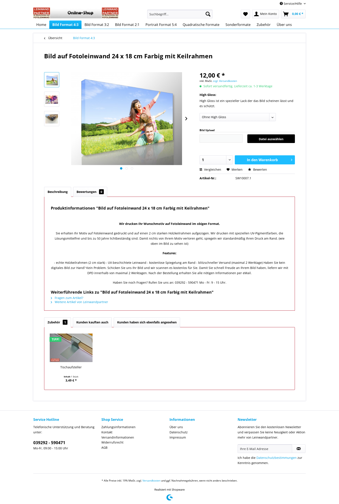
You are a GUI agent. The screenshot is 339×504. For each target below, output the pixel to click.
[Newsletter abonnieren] (298, 448)
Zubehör (57, 322)
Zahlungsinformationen (118, 427)
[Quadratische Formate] (201, 25)
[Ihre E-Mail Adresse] (265, 448)
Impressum (178, 437)
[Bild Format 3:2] (97, 25)
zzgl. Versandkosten (225, 81)
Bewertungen (90, 191)
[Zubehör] (264, 25)
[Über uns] (284, 25)
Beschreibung (58, 192)
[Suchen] (208, 14)
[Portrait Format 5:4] (161, 25)
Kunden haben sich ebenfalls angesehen (147, 322)
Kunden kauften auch (92, 322)
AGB (104, 447)
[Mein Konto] (265, 14)
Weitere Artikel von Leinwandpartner (79, 302)
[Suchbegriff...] (180, 14)
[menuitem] (180, 16)
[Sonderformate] (238, 25)
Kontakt (106, 432)
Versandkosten (151, 480)
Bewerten (257, 169)
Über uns (176, 427)
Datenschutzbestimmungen (276, 458)
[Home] (41, 25)
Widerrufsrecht (112, 442)
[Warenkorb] (293, 14)
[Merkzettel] (245, 14)
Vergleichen (210, 169)
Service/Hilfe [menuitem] (291, 4)
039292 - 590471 (49, 442)
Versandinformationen (117, 437)
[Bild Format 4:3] (65, 25)
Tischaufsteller (71, 367)
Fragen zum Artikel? (67, 298)
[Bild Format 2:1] (127, 25)
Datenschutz (179, 432)
